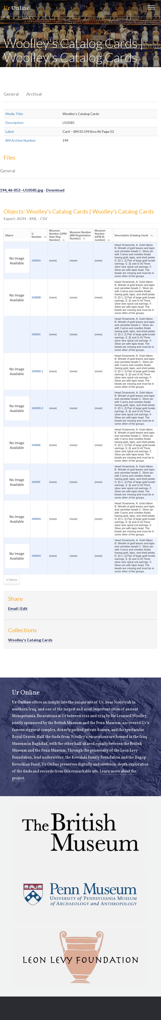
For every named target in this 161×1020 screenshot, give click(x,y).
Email (13, 608)
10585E (36, 445)
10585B (36, 297)
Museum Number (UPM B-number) (100, 235)
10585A (36, 260)
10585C (36, 334)
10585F (36, 482)
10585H (36, 555)
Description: (15, 123)
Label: (10, 131)
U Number (37, 235)
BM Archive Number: (21, 140)
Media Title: (14, 114)
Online (16, 8)
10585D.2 (37, 408)
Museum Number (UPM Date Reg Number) (58, 235)
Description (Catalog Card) (131, 235)
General (11, 94)
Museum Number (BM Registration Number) (80, 235)
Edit (24, 608)
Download (55, 190)
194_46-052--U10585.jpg (21, 190)
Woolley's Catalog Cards (30, 640)
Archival (34, 94)
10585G (36, 518)
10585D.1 (37, 371)
